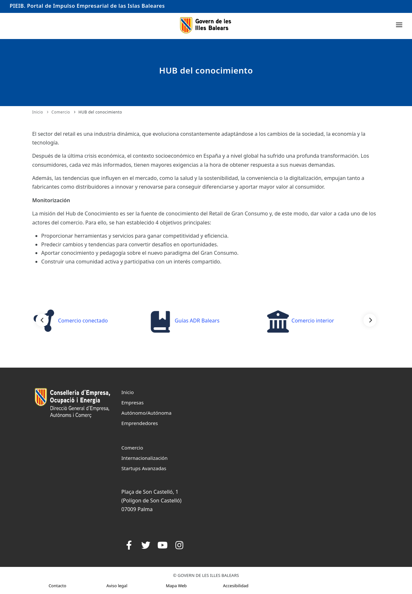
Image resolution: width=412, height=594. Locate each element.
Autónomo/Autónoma (146, 413)
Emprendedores (139, 423)
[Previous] (42, 320)
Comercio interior (300, 320)
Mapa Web (176, 586)
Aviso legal (116, 586)
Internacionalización (144, 458)
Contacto (57, 586)
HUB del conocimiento (100, 112)
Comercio (61, 112)
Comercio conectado (70, 320)
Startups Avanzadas (143, 468)
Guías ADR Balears (184, 320)
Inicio (37, 112)
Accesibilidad (235, 586)
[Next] (369, 320)
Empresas (132, 402)
